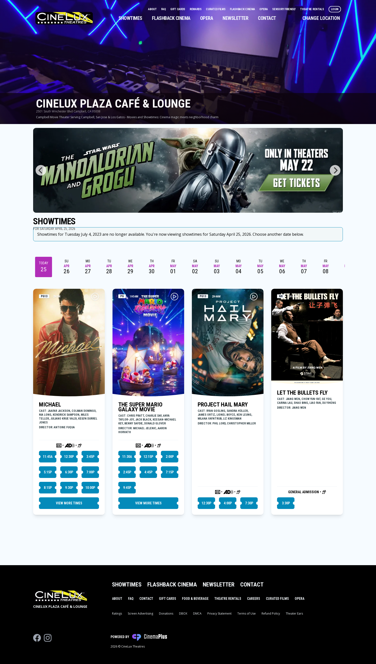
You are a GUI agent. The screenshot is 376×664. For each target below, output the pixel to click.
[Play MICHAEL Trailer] (95, 296)
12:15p (148, 457)
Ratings (117, 613)
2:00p (170, 457)
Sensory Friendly (284, 9)
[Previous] (41, 170)
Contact (267, 18)
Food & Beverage (195, 599)
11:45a (48, 457)
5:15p (48, 472)
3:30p (286, 503)
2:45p (127, 472)
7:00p (90, 472)
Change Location (321, 18)
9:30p (69, 488)
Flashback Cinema (243, 9)
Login (335, 9)
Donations (166, 613)
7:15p (170, 472)
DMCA (197, 613)
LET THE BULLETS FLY (302, 392)
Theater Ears (294, 613)
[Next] (335, 170)
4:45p (148, 472)
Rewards (196, 9)
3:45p (90, 457)
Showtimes (130, 18)
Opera (263, 9)
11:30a (127, 457)
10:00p (90, 488)
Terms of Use (246, 613)
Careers (253, 599)
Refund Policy (271, 613)
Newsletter (235, 18)
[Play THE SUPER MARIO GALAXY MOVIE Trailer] (174, 296)
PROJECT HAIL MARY (223, 404)
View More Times (69, 503)
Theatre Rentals (312, 9)
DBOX (183, 613)
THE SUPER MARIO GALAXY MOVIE (140, 407)
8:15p (48, 488)
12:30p (69, 457)
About (152, 9)
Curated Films (216, 9)
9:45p (127, 488)
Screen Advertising (140, 613)
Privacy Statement (219, 613)
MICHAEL (50, 404)
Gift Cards (178, 9)
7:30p (249, 503)
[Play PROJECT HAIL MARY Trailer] (254, 296)
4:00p (228, 503)
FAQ (163, 9)
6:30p (69, 472)
